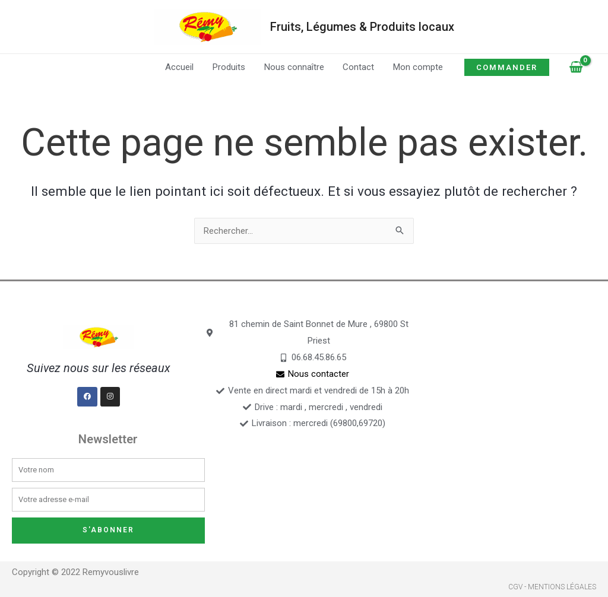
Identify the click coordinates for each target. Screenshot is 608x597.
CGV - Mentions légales (552, 587)
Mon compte (416, 67)
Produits (230, 67)
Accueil (181, 67)
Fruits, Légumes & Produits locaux (362, 27)
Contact (357, 67)
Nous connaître (294, 67)
